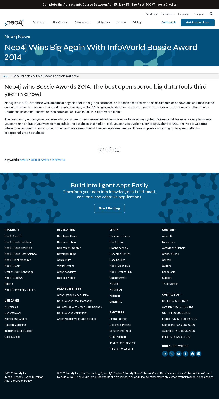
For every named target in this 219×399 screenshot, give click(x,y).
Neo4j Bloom (12, 265)
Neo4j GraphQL (13, 277)
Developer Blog (66, 254)
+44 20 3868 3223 (178, 312)
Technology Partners (122, 342)
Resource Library (120, 236)
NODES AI (116, 289)
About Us (167, 236)
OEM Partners (118, 336)
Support (199, 14)
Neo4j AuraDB (13, 236)
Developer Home (67, 236)
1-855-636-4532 (177, 300)
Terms (8, 377)
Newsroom (168, 242)
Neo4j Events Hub (121, 271)
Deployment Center (69, 248)
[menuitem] (151, 14)
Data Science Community (72, 312)
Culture (166, 265)
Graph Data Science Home (73, 295)
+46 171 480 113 (183, 306)
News (5, 76)
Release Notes (66, 277)
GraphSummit (118, 277)
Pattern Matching (15, 324)
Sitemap (38, 377)
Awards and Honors (173, 248)
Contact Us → (172, 294)
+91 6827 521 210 (179, 336)
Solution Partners (120, 330)
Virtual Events (65, 265)
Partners (166, 14)
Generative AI (12, 312)
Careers (167, 259)
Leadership (168, 271)
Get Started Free (197, 22)
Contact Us (168, 22)
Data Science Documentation (75, 300)
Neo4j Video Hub (120, 265)
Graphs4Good (170, 254)
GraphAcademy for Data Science (77, 318)
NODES (114, 283)
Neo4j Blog (116, 242)
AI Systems (104, 22)
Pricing (136, 22)
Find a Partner (118, 318)
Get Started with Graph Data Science (79, 306)
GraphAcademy (66, 271)
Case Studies (12, 336)
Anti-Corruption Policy (18, 380)
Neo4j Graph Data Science (20, 254)
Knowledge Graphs (15, 318)
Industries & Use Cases (18, 330)
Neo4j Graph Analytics (18, 248)
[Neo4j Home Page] (14, 22)
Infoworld (58, 160)
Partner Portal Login (122, 348)
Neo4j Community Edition (19, 289)
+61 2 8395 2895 (184, 330)
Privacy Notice (23, 377)
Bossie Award (40, 160)
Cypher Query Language (19, 271)
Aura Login (151, 14)
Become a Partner (120, 324)
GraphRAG (116, 301)
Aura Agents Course (78, 4)
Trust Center (170, 283)
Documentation (66, 242)
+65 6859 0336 (185, 324)
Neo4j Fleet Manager (17, 259)
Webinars (115, 295)
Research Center (120, 254)
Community (64, 259)
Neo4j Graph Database (18, 242)
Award (24, 160)
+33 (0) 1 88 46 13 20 (184, 318)
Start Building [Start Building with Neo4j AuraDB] (109, 208)
